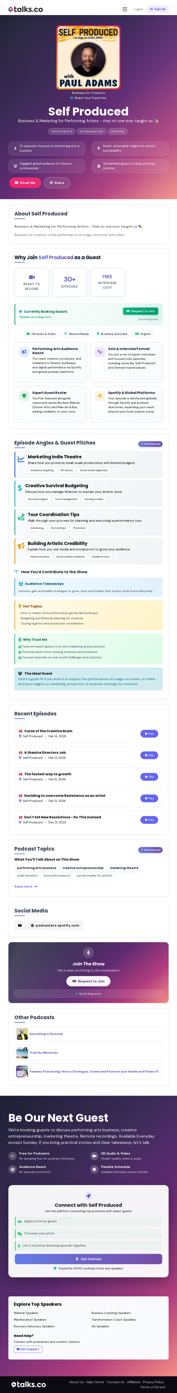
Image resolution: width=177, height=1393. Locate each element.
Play (149, 737)
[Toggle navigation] (125, 9)
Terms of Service (152, 1387)
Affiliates (133, 1382)
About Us (76, 1382)
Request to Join (140, 315)
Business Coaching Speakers (111, 1313)
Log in (138, 9)
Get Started (88, 1258)
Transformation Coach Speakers (114, 1319)
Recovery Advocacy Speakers (34, 1326)
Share (57, 182)
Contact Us (115, 1382)
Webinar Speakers (26, 1313)
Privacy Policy (153, 1382)
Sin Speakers (100, 1326)
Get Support (28, 1349)
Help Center (95, 1382)
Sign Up (158, 9)
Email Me (25, 182)
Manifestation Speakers (30, 1319)
